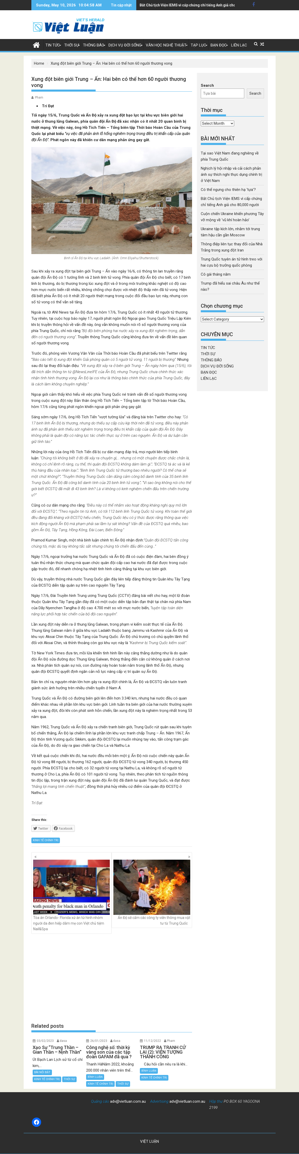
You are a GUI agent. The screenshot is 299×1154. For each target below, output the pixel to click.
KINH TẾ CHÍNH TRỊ (45, 840)
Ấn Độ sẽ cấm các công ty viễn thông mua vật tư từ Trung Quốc (151, 892)
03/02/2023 (45, 1041)
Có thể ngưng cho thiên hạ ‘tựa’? (228, 189)
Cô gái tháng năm (216, 274)
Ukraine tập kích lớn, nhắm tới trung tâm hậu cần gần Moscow (191, 5)
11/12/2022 (152, 1041)
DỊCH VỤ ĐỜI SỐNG (124, 45)
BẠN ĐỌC (219, 45)
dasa (63, 1041)
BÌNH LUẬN (95, 1077)
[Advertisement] (111, 978)
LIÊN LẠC (239, 45)
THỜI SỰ (71, 45)
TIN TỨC (53, 45)
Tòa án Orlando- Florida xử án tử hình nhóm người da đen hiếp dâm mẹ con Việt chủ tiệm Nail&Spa (71, 895)
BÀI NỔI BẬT (42, 1072)
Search (207, 85)
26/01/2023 (98, 1041)
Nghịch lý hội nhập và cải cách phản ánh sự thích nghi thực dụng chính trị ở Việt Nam (231, 174)
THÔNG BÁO (93, 45)
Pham (39, 97)
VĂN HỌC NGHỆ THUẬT (166, 45)
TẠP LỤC (198, 45)
